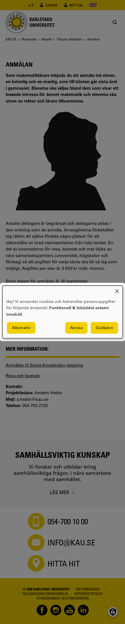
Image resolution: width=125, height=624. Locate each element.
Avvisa (76, 328)
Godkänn (104, 328)
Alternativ (21, 328)
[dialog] (62, 312)
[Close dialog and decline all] (117, 289)
